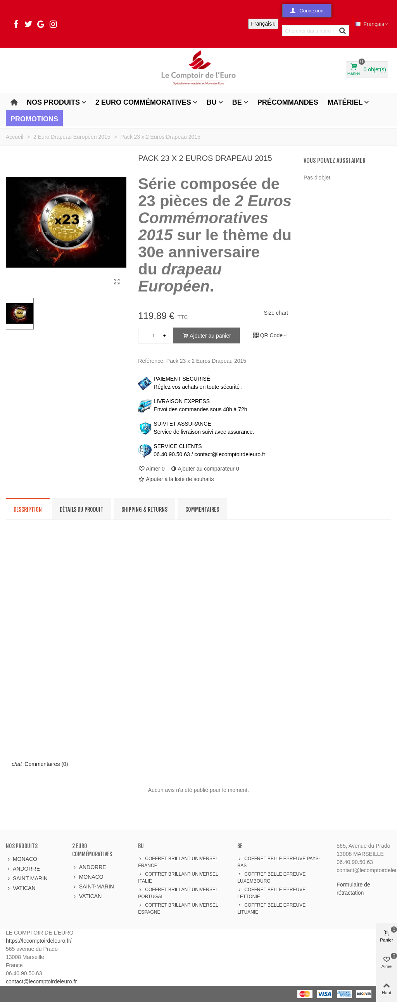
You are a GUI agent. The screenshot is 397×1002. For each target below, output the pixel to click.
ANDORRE (23, 869)
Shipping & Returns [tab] (144, 509)
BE (237, 102)
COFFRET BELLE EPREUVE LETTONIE (271, 892)
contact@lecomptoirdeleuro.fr (41, 981)
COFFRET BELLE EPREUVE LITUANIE (271, 908)
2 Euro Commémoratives (143, 102)
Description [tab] (28, 509)
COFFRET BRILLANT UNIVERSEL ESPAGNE (178, 908)
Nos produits (53, 102)
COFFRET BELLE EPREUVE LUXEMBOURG (271, 877)
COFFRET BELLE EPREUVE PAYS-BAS (278, 861)
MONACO (21, 859)
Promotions (34, 119)
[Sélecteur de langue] (263, 24)
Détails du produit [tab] (82, 509)
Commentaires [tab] (202, 509)
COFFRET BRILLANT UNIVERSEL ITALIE (178, 877)
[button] (306, 10)
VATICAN (21, 888)
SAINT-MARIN (93, 887)
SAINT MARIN (27, 878)
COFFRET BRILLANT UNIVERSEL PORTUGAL (178, 892)
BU (212, 102)
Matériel (345, 102)
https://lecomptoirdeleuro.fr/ (39, 941)
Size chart (276, 313)
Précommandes (287, 102)
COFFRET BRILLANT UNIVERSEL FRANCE (178, 861)
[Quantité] (153, 335)
